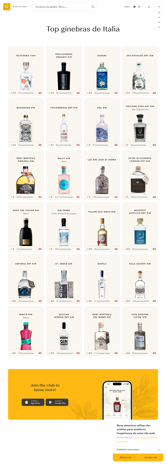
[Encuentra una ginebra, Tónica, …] (64, 6)
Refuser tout (125, 457)
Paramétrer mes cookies (138, 449)
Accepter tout (150, 457)
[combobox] (64, 6)
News (127, 7)
